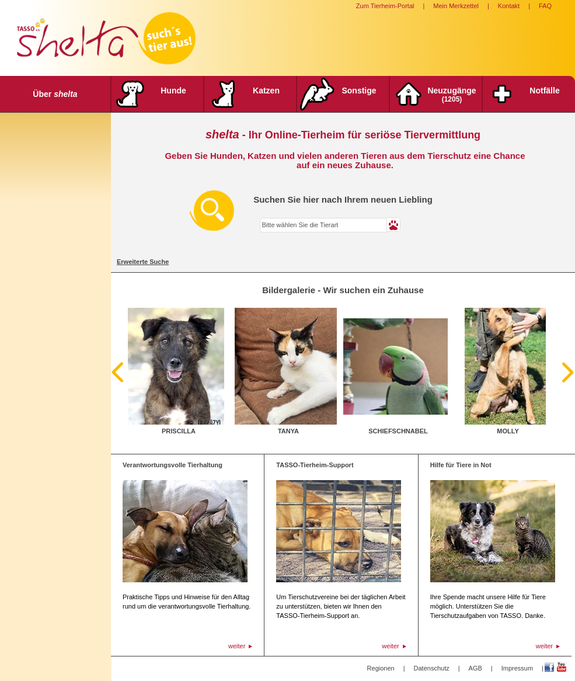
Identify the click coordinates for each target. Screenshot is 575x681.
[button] (393, 224)
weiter (236, 645)
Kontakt (509, 5)
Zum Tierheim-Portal (385, 5)
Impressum (517, 668)
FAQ (545, 5)
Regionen (381, 668)
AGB (475, 668)
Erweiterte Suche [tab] (143, 261)
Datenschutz (431, 668)
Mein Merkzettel (456, 5)
